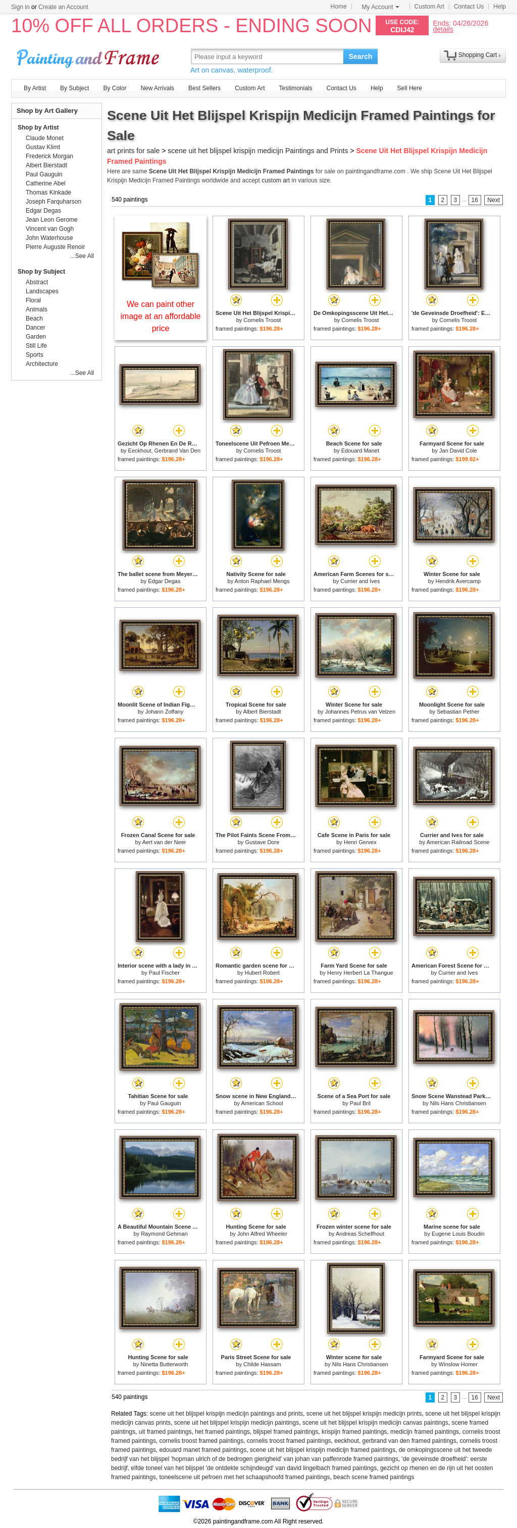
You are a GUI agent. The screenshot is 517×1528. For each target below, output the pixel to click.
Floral (33, 300)
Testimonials (295, 88)
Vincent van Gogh (50, 228)
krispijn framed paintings (354, 1431)
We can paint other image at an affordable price (161, 316)
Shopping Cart (477, 54)
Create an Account (63, 7)
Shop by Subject (41, 271)
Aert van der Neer (164, 842)
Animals (36, 309)
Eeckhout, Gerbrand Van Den (164, 451)
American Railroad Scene (458, 842)
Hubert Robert (262, 973)
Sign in (20, 7)
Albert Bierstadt (262, 712)
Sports (34, 354)
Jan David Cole (458, 451)
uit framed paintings (165, 1431)
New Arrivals (157, 88)
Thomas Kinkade (48, 192)
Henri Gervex (360, 842)
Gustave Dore (262, 842)
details (443, 29)
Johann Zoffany (164, 712)
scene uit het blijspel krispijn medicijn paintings (236, 1422)
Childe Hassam (262, 1364)
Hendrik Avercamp (458, 581)
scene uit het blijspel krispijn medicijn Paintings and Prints (258, 151)
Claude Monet (45, 138)
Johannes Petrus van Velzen (360, 712)
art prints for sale (133, 151)
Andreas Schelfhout (360, 1234)
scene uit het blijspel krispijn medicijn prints (364, 1413)
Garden (36, 336)
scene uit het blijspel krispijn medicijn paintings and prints (226, 1413)
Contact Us (469, 6)
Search (361, 56)
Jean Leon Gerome (52, 219)
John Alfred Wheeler (262, 1234)
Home (339, 6)
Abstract (37, 282)
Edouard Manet (360, 451)
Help (499, 6)
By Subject (74, 88)
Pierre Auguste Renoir (55, 246)
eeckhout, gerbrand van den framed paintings (395, 1440)
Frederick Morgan (49, 156)
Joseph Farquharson (53, 201)
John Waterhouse (49, 237)
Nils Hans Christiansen (458, 1103)
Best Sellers (204, 88)
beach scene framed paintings (373, 1477)
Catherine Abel (46, 183)
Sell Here (409, 88)
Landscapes (42, 291)
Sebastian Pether (458, 712)
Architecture (42, 363)
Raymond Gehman (164, 1234)
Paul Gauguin (164, 1103)
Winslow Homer (458, 1364)
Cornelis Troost (262, 320)
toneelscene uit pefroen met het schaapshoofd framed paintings (244, 1477)
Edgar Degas (164, 581)
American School (262, 1103)
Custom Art (429, 6)
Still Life (36, 345)
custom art (276, 180)
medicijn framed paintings (424, 1431)
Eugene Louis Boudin (458, 1234)
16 (475, 200)
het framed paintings (222, 1431)
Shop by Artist (38, 127)
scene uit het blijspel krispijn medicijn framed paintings (322, 1449)
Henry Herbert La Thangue (360, 973)
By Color (114, 88)
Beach (34, 318)
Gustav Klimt (43, 147)
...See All (82, 256)
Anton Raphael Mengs (262, 581)
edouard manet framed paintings (202, 1449)
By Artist (35, 88)
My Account (380, 7)
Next (493, 200)
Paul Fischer (164, 973)
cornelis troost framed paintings (201, 1440)
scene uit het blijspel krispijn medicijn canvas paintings (375, 1422)
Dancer (35, 327)
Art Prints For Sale (89, 56)
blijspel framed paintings (286, 1431)
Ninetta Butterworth (164, 1364)
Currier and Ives (360, 581)
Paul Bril (360, 1103)
